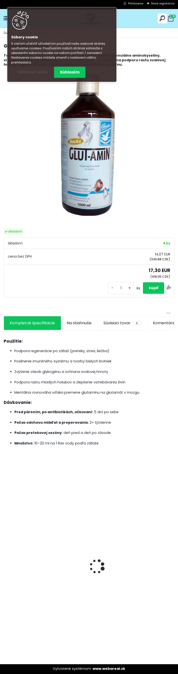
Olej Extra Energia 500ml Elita (35, 572)
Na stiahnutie (79, 323)
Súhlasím (70, 72)
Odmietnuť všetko (32, 72)
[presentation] (6, 558)
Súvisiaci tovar (122, 323)
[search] (162, 18)
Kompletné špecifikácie (32, 323)
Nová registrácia (162, 3)
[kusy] (121, 288)
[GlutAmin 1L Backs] (89, 144)
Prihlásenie (135, 3)
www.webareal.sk (109, 668)
